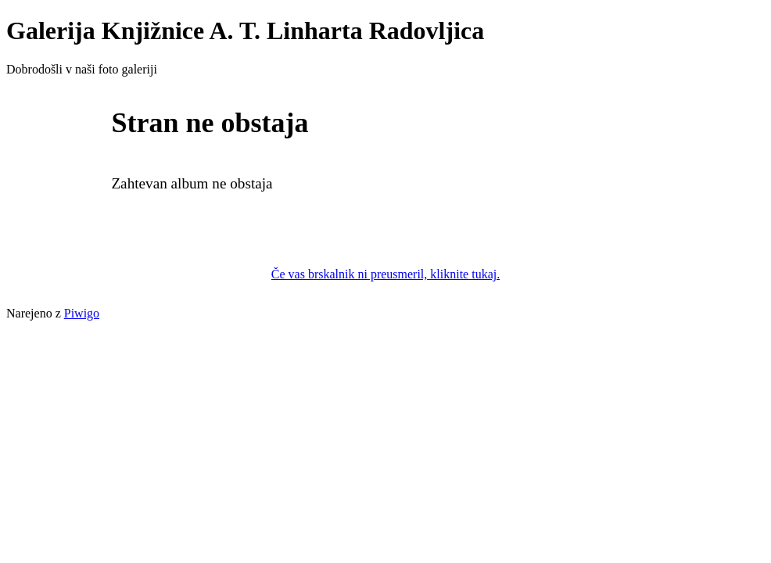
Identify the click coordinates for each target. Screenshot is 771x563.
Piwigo (81, 313)
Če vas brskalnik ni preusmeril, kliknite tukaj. (385, 274)
